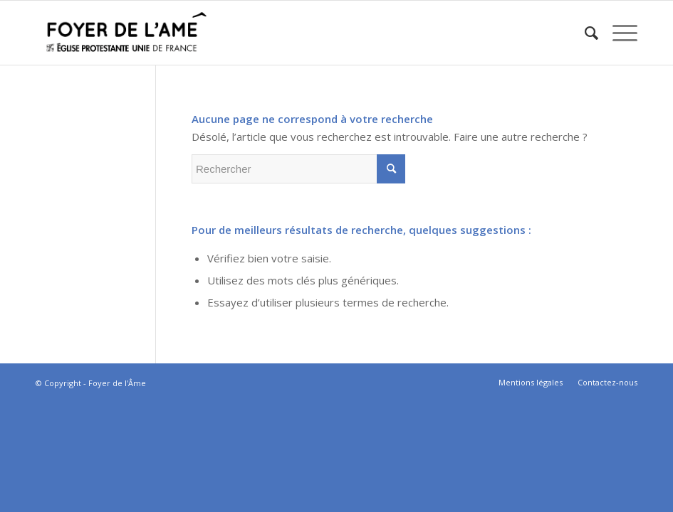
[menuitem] (584, 33)
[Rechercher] (584, 33)
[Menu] (617, 33)
